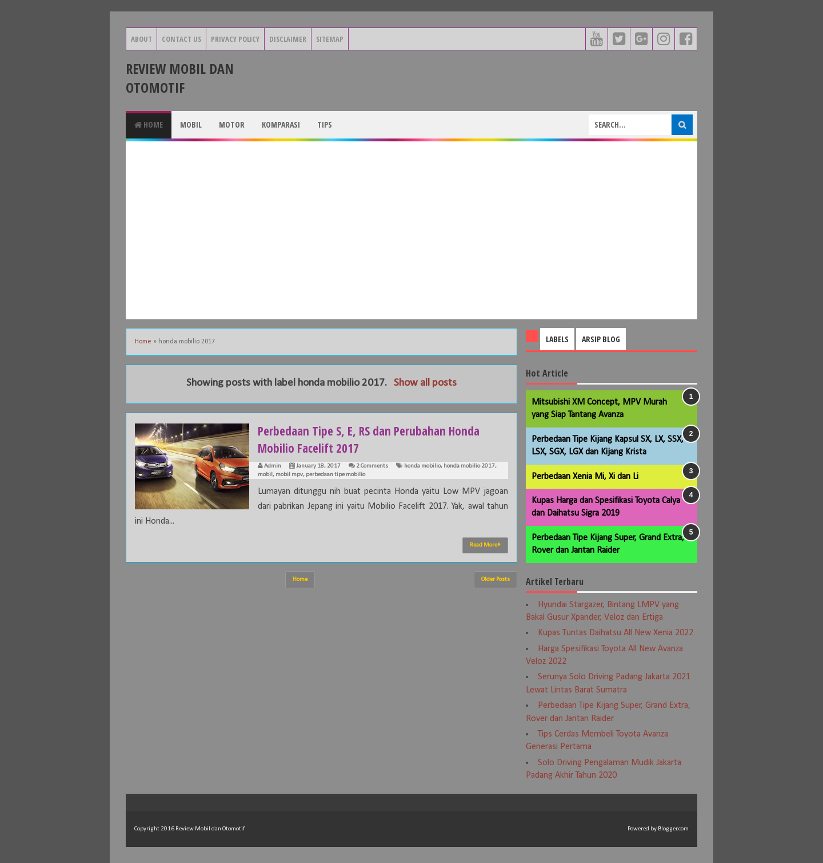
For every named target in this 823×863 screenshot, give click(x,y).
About (141, 39)
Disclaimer (287, 39)
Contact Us (181, 39)
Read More (485, 544)
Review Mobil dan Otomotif (180, 78)
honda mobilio (422, 466)
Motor (232, 124)
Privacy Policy (235, 39)
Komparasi (281, 124)
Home (148, 124)
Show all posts (425, 383)
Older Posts (495, 579)
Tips (324, 124)
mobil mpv (289, 475)
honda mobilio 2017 (469, 466)
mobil (265, 475)
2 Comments (372, 466)
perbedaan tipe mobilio (335, 475)
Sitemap (329, 39)
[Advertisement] (411, 230)
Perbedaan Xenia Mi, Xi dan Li (585, 476)
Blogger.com (673, 829)
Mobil (191, 124)
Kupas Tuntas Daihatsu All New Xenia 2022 (615, 633)
